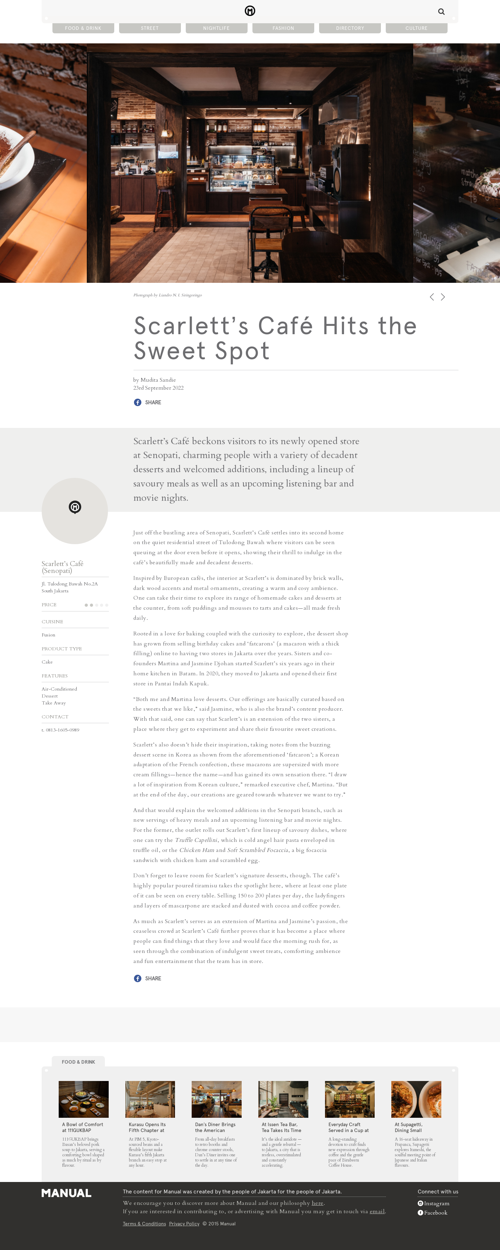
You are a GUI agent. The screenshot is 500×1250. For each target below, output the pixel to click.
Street (150, 28)
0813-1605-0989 (62, 730)
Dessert (50, 696)
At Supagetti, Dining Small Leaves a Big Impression (409, 1133)
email (377, 1211)
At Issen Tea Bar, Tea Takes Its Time (281, 1127)
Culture (417, 28)
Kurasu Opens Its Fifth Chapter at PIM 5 (147, 1130)
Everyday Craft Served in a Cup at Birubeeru (348, 1130)
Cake (47, 662)
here (318, 1203)
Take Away (54, 703)
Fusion (48, 635)
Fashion (283, 28)
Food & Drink (83, 28)
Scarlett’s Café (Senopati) (63, 567)
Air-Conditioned (59, 689)
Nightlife (216, 28)
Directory (350, 28)
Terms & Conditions (144, 1223)
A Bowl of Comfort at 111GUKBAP (82, 1127)
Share (153, 402)
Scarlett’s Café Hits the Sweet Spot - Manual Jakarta (250, 11)
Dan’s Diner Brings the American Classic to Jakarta (215, 1130)
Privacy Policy (184, 1223)
